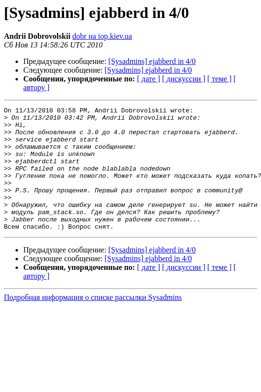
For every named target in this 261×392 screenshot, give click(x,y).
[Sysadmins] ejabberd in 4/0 (152, 61)
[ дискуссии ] (183, 79)
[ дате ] (148, 79)
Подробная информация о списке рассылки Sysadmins (93, 322)
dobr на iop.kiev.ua (102, 36)
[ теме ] (219, 79)
